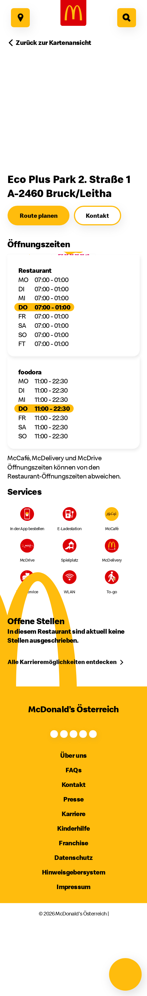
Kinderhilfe (73, 865)
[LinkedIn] (117, 765)
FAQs (73, 807)
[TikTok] (95, 765)
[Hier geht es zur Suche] (126, 17)
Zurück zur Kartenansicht (53, 42)
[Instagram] (51, 765)
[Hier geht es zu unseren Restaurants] (20, 17)
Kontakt (74, 822)
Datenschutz (73, 894)
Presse (73, 836)
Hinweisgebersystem (73, 909)
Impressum (73, 923)
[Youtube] (73, 765)
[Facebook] (29, 765)
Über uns (73, 792)
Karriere (73, 851)
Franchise (73, 880)
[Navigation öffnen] (125, 974)
